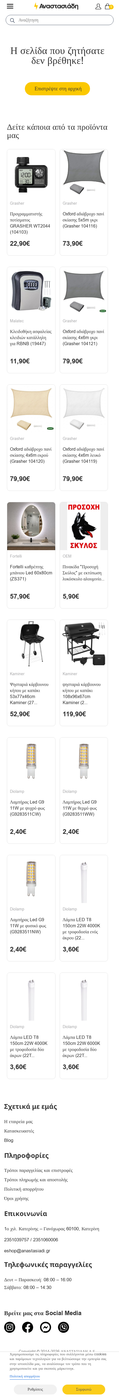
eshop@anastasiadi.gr (27, 1251)
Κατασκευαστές (19, 1131)
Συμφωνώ (83, 1389)
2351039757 (16, 1240)
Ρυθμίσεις (35, 1389)
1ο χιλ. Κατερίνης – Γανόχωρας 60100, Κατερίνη (51, 1229)
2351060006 (45, 1240)
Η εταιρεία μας (18, 1121)
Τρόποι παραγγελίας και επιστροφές (38, 1170)
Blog (8, 1140)
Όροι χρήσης (16, 1198)
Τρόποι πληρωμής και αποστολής (36, 1180)
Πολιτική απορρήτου (24, 1189)
